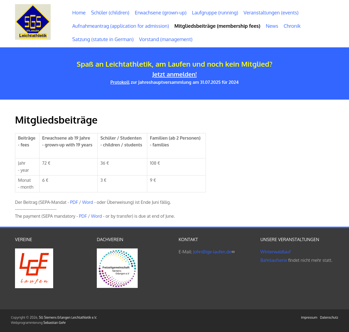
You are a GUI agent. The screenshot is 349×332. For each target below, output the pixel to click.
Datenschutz (329, 317)
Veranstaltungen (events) (271, 13)
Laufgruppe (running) (215, 13)
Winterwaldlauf (275, 251)
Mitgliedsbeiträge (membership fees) (217, 26)
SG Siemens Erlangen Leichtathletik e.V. (68, 317)
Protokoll (120, 82)
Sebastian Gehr (54, 323)
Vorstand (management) (165, 39)
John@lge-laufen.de (213, 251)
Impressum (309, 317)
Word (87, 202)
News (272, 26)
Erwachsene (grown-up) (160, 13)
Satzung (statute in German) (103, 39)
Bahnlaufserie (273, 260)
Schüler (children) (110, 13)
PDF (74, 202)
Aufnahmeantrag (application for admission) (120, 26)
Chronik (292, 26)
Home (79, 13)
